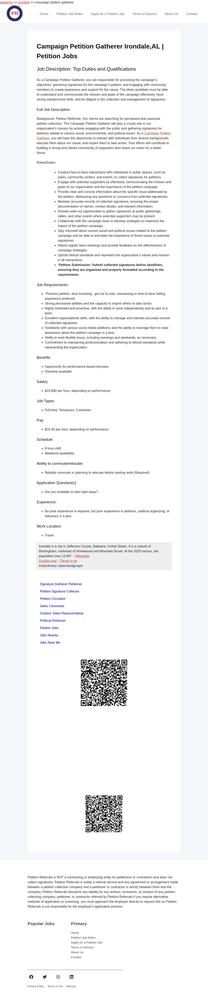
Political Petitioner (53, 620)
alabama (6, 2)
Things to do (68, 561)
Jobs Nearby (49, 635)
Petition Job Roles (69, 14)
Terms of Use (55, 986)
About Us (171, 14)
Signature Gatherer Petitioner (61, 584)
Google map (48, 561)
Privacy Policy (36, 986)
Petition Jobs (49, 628)
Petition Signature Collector (59, 591)
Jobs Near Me (50, 642)
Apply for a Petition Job (107, 14)
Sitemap (71, 986)
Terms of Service (144, 14)
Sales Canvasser (52, 606)
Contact (191, 14)
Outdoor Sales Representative (61, 613)
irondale (24, 2)
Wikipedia (82, 556)
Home (44, 14)
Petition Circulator (53, 598)
